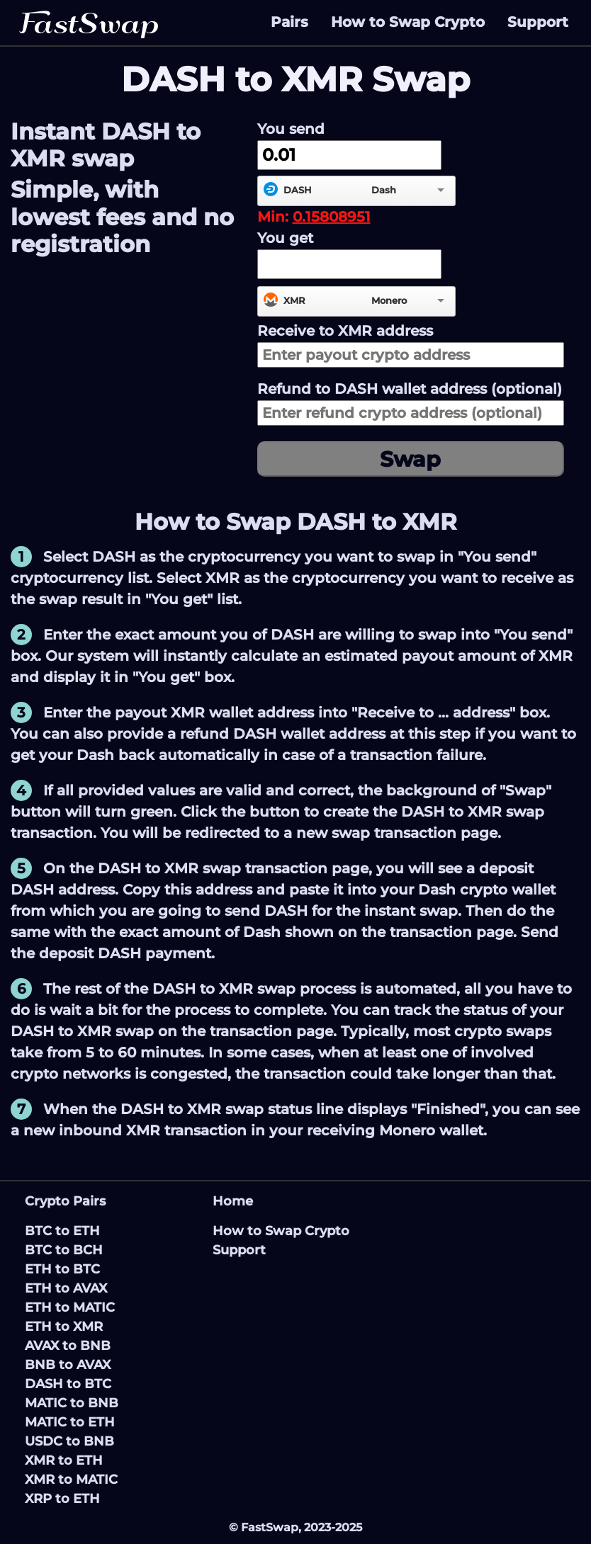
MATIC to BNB (71, 1403)
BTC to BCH (64, 1250)
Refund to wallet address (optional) (409, 388)
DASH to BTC (68, 1384)
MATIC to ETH (70, 1422)
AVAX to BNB (68, 1345)
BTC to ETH (62, 1231)
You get (285, 237)
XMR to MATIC (71, 1479)
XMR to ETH (64, 1460)
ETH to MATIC (70, 1307)
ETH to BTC (62, 1269)
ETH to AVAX (66, 1288)
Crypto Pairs (65, 1201)
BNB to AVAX (68, 1365)
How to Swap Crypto (408, 21)
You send (291, 128)
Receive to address (345, 330)
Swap (410, 459)
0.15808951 (332, 216)
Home (233, 1201)
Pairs (289, 21)
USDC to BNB (69, 1441)
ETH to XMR (64, 1326)
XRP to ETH (62, 1498)
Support (537, 21)
